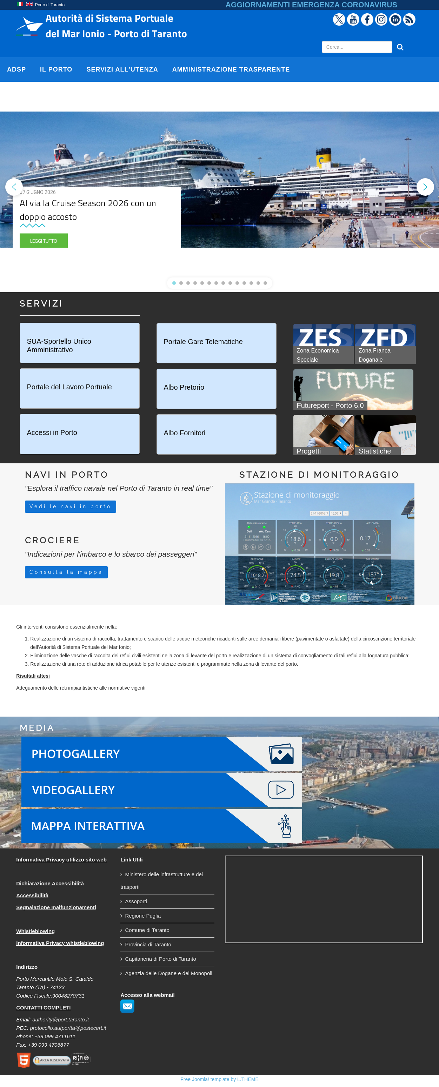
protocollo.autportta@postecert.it (68, 1028)
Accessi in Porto (52, 432)
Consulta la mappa (66, 572)
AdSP (16, 69)
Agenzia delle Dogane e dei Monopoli (168, 973)
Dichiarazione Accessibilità (50, 883)
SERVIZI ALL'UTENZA (122, 69)
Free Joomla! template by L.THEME (219, 1079)
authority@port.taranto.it (60, 1019)
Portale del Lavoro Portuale (69, 387)
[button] (14, 187)
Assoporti (136, 901)
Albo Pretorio (184, 387)
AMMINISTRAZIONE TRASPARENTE (231, 69)
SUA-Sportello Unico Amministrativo (59, 345)
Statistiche (375, 451)
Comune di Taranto (147, 930)
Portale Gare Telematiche (203, 341)
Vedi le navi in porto (70, 506)
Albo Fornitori (185, 433)
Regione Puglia (143, 916)
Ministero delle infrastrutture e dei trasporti (161, 880)
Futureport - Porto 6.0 (330, 405)
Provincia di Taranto (148, 944)
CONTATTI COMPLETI (43, 1008)
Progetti (309, 451)
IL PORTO (56, 69)
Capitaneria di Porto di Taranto (160, 959)
